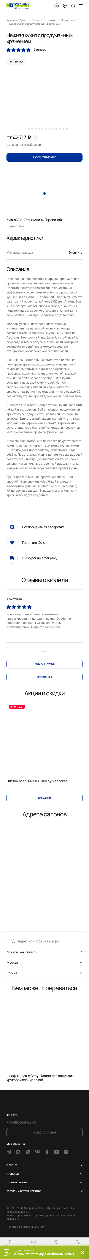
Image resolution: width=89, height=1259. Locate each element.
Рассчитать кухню (44, 157)
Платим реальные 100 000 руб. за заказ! (37, 781)
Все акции (44, 798)
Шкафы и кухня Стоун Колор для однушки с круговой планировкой (40, 1077)
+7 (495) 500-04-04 (21, 1122)
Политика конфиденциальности (26, 1226)
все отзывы (44, 677)
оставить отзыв (45, 664)
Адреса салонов (44, 1132)
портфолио (16, 61)
